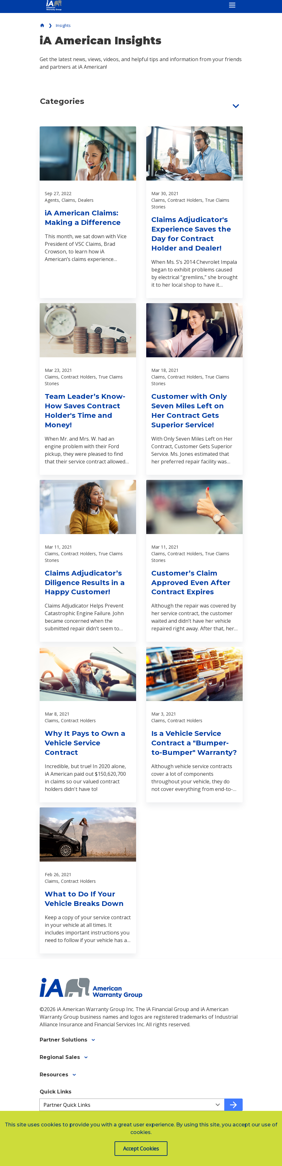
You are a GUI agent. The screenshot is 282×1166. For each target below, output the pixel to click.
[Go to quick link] (233, 1105)
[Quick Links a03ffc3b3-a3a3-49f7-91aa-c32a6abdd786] (132, 1105)
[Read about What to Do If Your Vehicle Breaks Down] (88, 880)
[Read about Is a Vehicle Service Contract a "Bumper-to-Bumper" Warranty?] (194, 724)
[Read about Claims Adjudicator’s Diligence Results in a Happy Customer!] (88, 561)
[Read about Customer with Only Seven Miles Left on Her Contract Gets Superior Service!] (194, 389)
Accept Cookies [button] (141, 1148)
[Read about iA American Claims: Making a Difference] (88, 212)
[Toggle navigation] (232, 5)
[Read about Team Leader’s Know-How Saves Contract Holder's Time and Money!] (88, 389)
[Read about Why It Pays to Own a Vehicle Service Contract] (88, 724)
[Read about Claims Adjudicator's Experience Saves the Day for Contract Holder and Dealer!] (194, 212)
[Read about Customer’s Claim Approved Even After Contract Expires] (194, 561)
